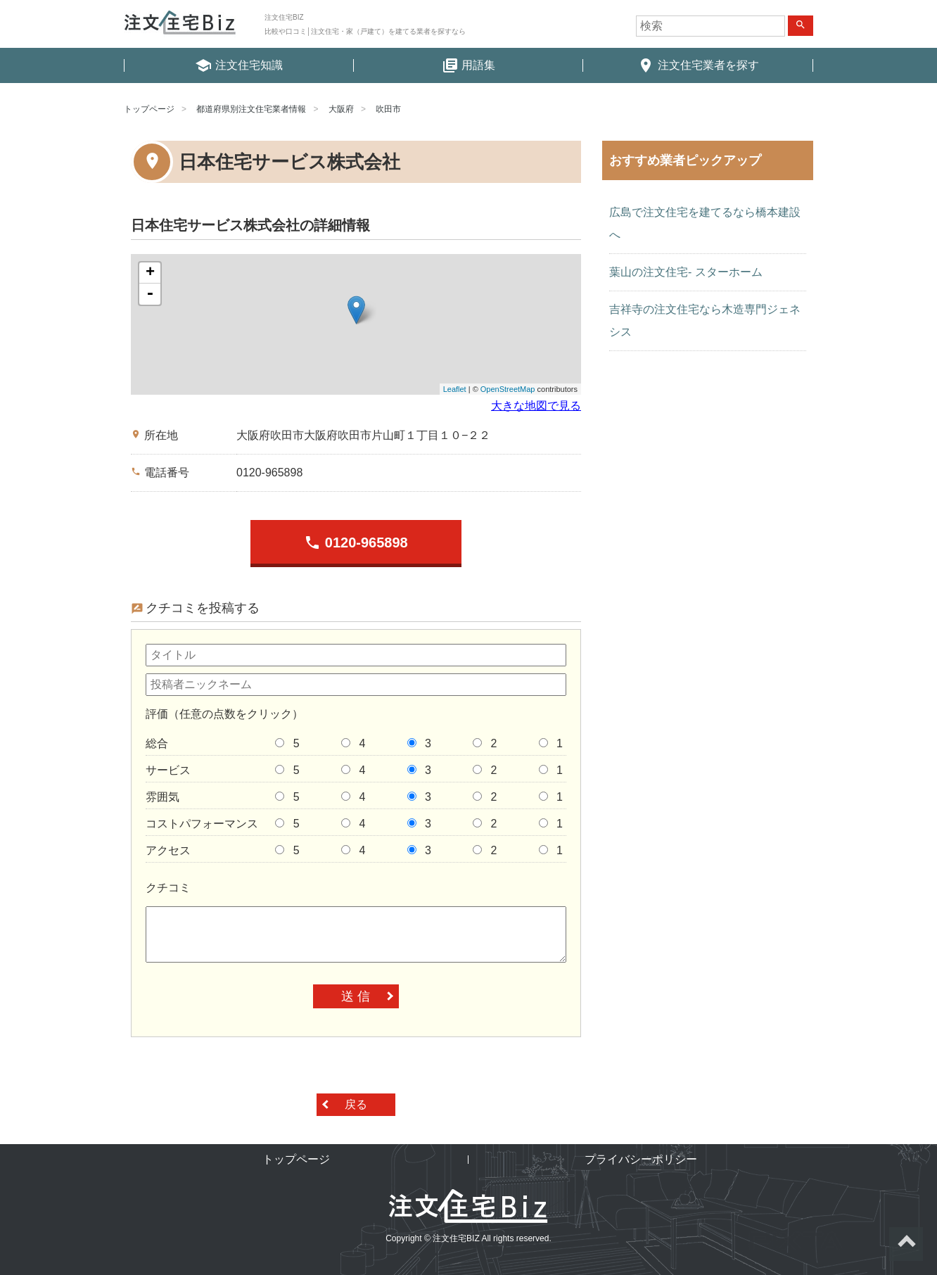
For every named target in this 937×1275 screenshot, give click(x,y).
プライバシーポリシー (641, 1159)
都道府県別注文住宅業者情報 (251, 109)
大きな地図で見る (536, 406)
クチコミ (168, 888)
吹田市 (388, 109)
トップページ (149, 109)
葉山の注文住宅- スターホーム (686, 272)
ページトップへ (906, 1244)
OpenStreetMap (507, 389)
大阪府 (341, 109)
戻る (356, 1104)
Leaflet (454, 389)
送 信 (355, 996)
